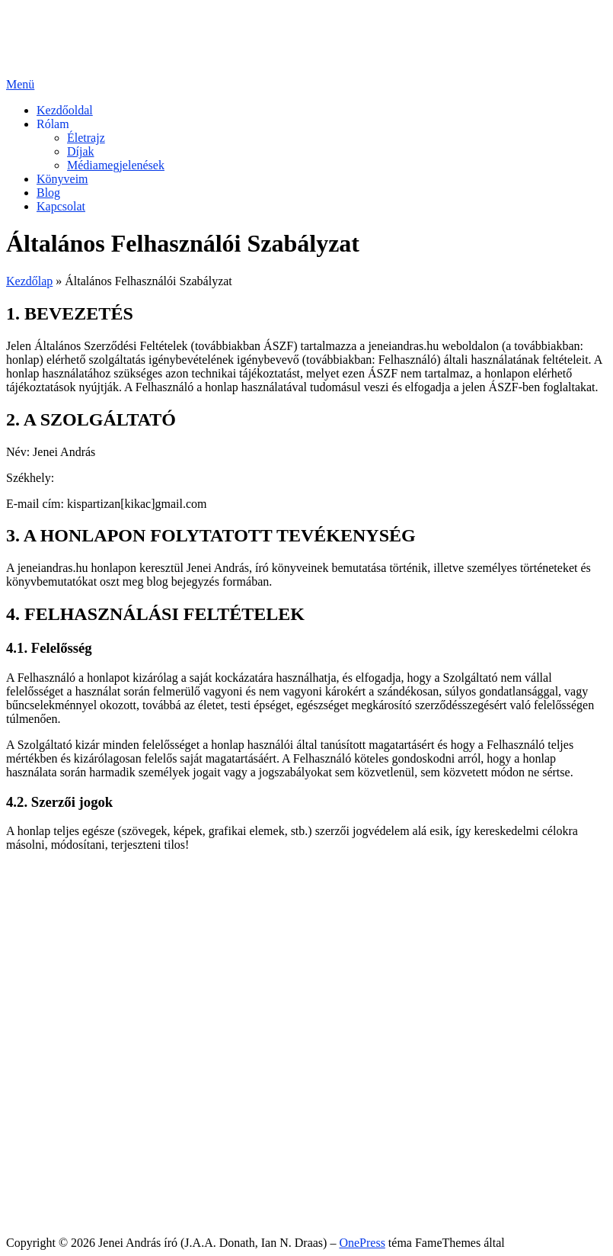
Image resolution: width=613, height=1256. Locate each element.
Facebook (60, 936)
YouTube (59, 963)
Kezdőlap (29, 281)
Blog (48, 192)
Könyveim (62, 178)
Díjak (80, 151)
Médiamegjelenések (115, 165)
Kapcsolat (61, 206)
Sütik (49, 1203)
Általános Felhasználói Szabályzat (120, 1189)
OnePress (362, 1242)
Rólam (53, 123)
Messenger (63, 949)
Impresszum (66, 1216)
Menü (20, 84)
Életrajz (86, 137)
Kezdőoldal (65, 110)
